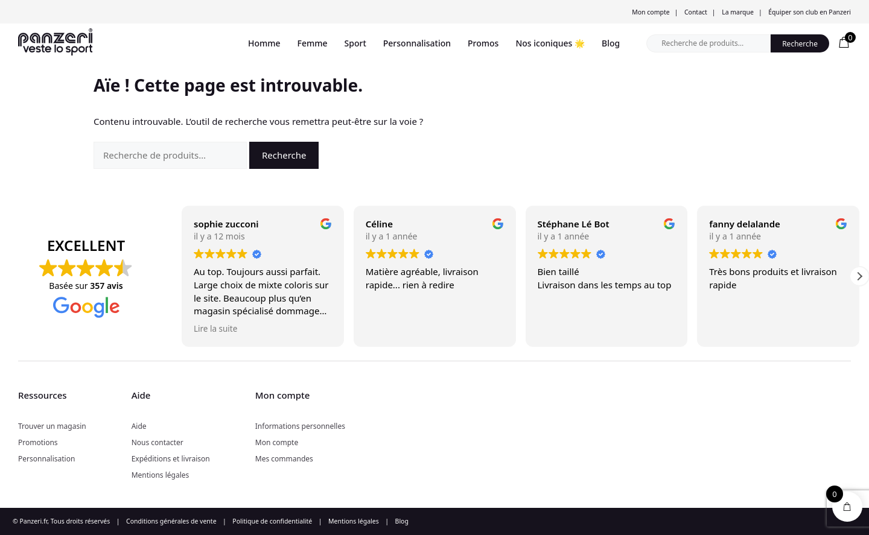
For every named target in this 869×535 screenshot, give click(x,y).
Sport (355, 43)
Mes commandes (284, 459)
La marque (738, 12)
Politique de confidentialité (272, 521)
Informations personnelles (300, 426)
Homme (264, 43)
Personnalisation (417, 43)
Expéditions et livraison (171, 459)
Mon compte (650, 12)
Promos (483, 43)
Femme (313, 43)
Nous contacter (157, 442)
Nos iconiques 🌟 (550, 43)
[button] (859, 276)
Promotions (38, 442)
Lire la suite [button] (215, 328)
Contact (695, 12)
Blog (611, 43)
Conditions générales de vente (171, 521)
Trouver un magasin (52, 426)
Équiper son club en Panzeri (809, 12)
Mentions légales (160, 475)
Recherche (800, 44)
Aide (139, 426)
